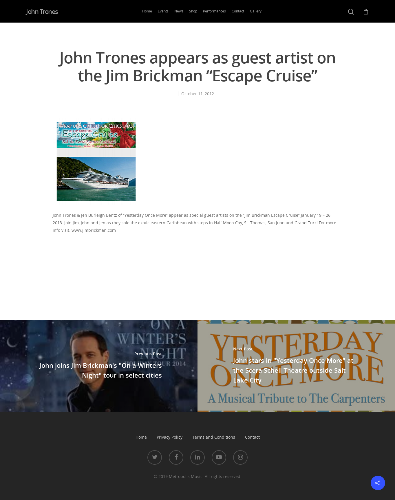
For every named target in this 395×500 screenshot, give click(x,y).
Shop (193, 11)
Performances (214, 11)
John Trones (42, 11)
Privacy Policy (169, 437)
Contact (238, 11)
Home (147, 11)
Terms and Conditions (213, 437)
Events (163, 11)
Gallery (255, 11)
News (178, 11)
